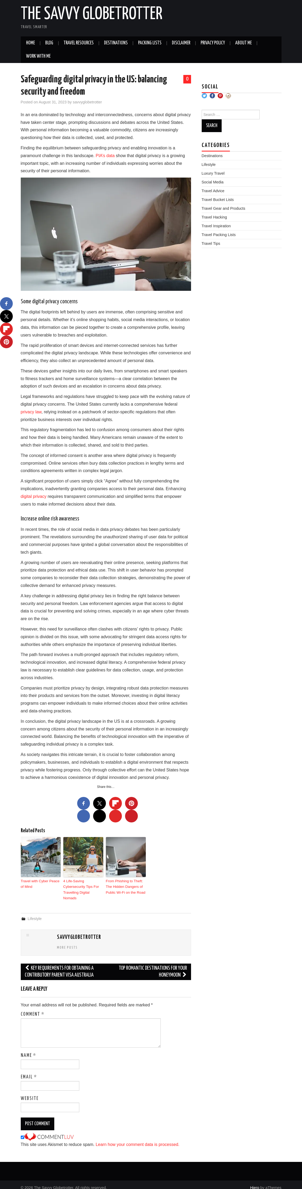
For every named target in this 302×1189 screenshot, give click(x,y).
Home (30, 43)
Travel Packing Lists (219, 235)
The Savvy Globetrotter (92, 14)
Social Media (213, 182)
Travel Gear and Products (223, 208)
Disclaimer (181, 43)
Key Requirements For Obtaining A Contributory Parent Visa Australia (59, 966)
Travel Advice (213, 191)
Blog (49, 43)
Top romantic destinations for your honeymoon (153, 966)
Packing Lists (150, 43)
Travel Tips (211, 243)
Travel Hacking (214, 217)
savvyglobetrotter (87, 102)
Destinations (116, 43)
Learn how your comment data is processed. (137, 1138)
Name (28, 1049)
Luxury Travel (213, 173)
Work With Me (38, 56)
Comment (32, 1008)
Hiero (254, 1181)
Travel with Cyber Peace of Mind (39, 883)
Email (29, 1070)
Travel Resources (79, 43)
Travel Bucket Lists (218, 200)
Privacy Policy (213, 43)
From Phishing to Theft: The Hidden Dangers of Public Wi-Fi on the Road (125, 886)
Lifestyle (35, 912)
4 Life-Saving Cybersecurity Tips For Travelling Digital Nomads (83, 886)
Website (30, 1092)
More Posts (67, 941)
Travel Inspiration (216, 226)
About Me (243, 43)
